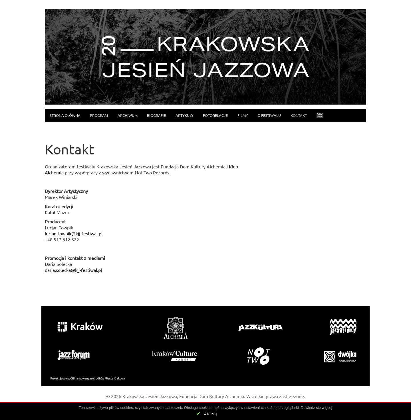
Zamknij (210, 413)
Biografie (156, 115)
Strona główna (65, 115)
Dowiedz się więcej (316, 407)
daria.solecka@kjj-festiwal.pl (73, 270)
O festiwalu (269, 115)
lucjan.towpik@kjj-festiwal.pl (73, 233)
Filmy (242, 115)
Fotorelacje (215, 115)
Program (99, 115)
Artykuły (185, 115)
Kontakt (299, 115)
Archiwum (128, 115)
